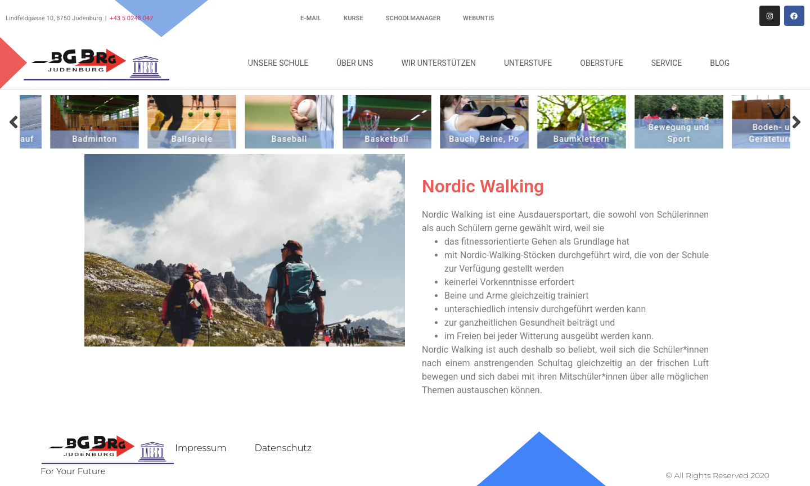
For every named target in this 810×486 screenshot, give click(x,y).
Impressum (200, 448)
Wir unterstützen (441, 63)
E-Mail (310, 18)
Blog (720, 63)
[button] (13, 122)
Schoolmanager (413, 18)
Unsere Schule (281, 63)
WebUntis (478, 18)
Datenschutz (283, 448)
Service (669, 63)
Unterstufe (530, 63)
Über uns (357, 63)
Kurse (353, 18)
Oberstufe (604, 63)
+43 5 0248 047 (132, 18)
